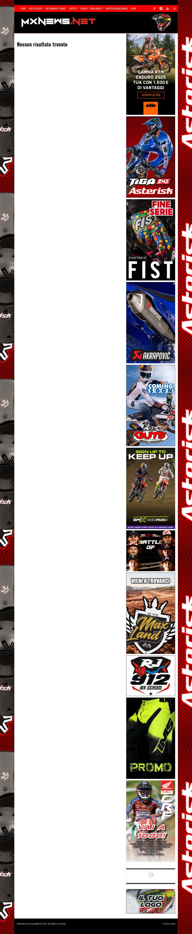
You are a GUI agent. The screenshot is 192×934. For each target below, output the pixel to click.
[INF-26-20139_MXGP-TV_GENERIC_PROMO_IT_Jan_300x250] (150, 550)
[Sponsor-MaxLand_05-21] (150, 613)
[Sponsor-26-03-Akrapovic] (150, 322)
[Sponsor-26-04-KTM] (150, 74)
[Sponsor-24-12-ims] (150, 738)
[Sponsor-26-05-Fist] (150, 239)
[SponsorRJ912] (150, 675)
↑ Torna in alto (168, 923)
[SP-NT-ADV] (150, 901)
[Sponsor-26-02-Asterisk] (150, 156)
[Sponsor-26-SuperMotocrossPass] (150, 488)
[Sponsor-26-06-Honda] (150, 820)
